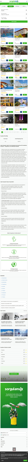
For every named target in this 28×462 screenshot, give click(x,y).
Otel (10, 6)
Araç (24, 6)
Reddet (2, 460)
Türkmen (3, 290)
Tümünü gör (25, 310)
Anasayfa (1, 26)
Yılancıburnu (3, 284)
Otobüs (17, 6)
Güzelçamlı (3, 292)
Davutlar (3, 286)
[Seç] (11, 43)
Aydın (5, 26)
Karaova (3, 288)
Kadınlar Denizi (4, 280)
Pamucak (3, 294)
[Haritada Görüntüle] (14, 374)
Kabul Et (25, 460)
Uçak (4, 6)
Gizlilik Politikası (19, 455)
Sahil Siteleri (3, 282)
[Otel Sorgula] (14, 21)
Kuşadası (8, 26)
